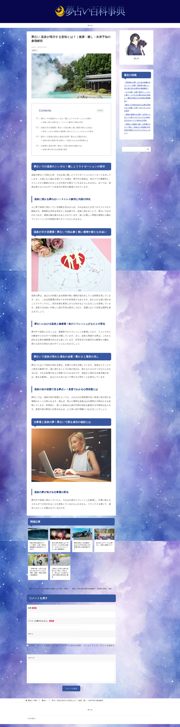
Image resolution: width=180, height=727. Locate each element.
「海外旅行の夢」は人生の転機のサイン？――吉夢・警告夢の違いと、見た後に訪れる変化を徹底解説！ (137, 85)
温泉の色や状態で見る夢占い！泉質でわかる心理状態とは (68, 142)
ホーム (90, 25)
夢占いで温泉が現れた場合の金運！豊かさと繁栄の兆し (67, 138)
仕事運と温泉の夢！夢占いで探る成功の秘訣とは (64, 147)
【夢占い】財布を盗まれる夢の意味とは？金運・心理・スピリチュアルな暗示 (137, 108)
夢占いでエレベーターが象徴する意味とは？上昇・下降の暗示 (50, 591)
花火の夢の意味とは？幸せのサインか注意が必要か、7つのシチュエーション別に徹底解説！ (60, 549)
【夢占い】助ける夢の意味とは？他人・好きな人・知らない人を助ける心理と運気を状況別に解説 (60, 576)
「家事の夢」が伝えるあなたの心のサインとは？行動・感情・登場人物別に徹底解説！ (38, 575)
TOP (32, 703)
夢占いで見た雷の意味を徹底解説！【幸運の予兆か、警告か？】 (94, 591)
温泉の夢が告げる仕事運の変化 (58, 151)
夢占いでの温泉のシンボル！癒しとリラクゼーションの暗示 (69, 119)
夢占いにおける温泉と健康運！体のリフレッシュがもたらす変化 (71, 132)
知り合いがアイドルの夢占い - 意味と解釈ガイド (104, 547)
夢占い (34, 50)
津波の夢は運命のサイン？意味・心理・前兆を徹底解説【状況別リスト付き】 (38, 549)
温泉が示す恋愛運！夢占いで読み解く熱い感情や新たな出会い (70, 128)
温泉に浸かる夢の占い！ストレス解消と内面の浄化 (66, 122)
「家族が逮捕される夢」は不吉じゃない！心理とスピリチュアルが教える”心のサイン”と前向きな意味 (137, 117)
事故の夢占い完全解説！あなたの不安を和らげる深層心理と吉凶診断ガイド (82, 549)
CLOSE (100, 110)
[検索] (147, 149)
